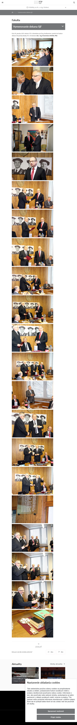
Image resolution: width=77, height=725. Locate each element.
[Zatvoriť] (2, 2)
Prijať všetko (56, 717)
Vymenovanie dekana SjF (27, 26)
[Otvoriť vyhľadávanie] (74, 2)
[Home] (12, 12)
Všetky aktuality (56, 664)
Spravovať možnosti (56, 711)
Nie (60, 652)
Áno (50, 652)
